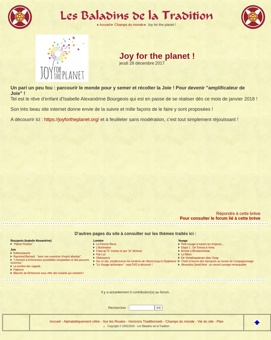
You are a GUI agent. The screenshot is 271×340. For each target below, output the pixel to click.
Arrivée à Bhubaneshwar (195, 251)
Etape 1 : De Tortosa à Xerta (197, 247)
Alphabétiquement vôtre (82, 321)
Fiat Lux (101, 254)
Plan (220, 321)
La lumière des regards (26, 266)
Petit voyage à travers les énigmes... (202, 244)
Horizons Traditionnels (145, 321)
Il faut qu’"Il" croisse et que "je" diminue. (119, 251)
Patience (18, 269)
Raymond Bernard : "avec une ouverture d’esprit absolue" (47, 256)
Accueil (104, 25)
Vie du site (205, 321)
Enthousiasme (21, 253)
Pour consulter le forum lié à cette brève (220, 218)
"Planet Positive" (23, 244)
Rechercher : (118, 308)
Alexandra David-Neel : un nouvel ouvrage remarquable (213, 264)
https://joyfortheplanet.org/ (71, 119)
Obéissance (103, 257)
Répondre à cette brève (238, 213)
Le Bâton (186, 254)
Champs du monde (129, 25)
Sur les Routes (114, 321)
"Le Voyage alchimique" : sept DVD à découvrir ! (124, 264)
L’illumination (103, 247)
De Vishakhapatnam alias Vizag (199, 257)
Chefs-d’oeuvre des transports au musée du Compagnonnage (217, 261)
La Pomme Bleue (106, 244)
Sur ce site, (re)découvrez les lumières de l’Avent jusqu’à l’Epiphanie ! (137, 261)
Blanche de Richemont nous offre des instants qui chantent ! (48, 273)
